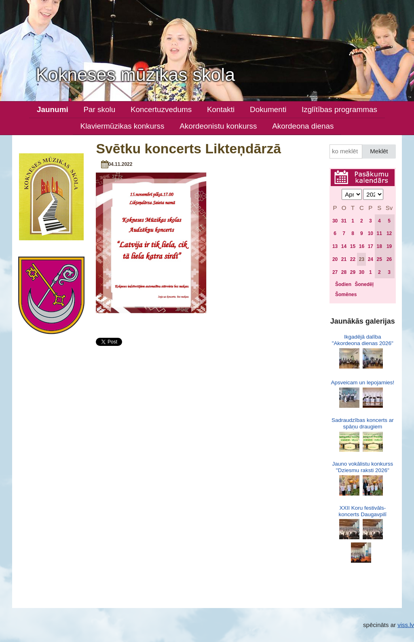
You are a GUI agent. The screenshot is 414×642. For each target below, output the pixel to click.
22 (352, 259)
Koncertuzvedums (161, 109)
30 (335, 221)
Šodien (343, 284)
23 (361, 259)
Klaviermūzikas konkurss (122, 126)
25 (379, 259)
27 (335, 272)
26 (389, 259)
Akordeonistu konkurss (218, 126)
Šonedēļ (364, 284)
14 (343, 246)
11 (379, 233)
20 (335, 259)
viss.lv (405, 624)
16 (361, 246)
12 (389, 233)
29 (352, 272)
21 (343, 259)
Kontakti (220, 109)
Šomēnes (346, 294)
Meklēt (379, 151)
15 (352, 246)
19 (389, 246)
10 (370, 233)
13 (335, 246)
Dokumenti (268, 109)
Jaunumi (52, 109)
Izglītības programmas (339, 109)
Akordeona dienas (303, 126)
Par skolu (99, 109)
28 (343, 272)
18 (379, 246)
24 (370, 259)
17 (370, 246)
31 (343, 221)
